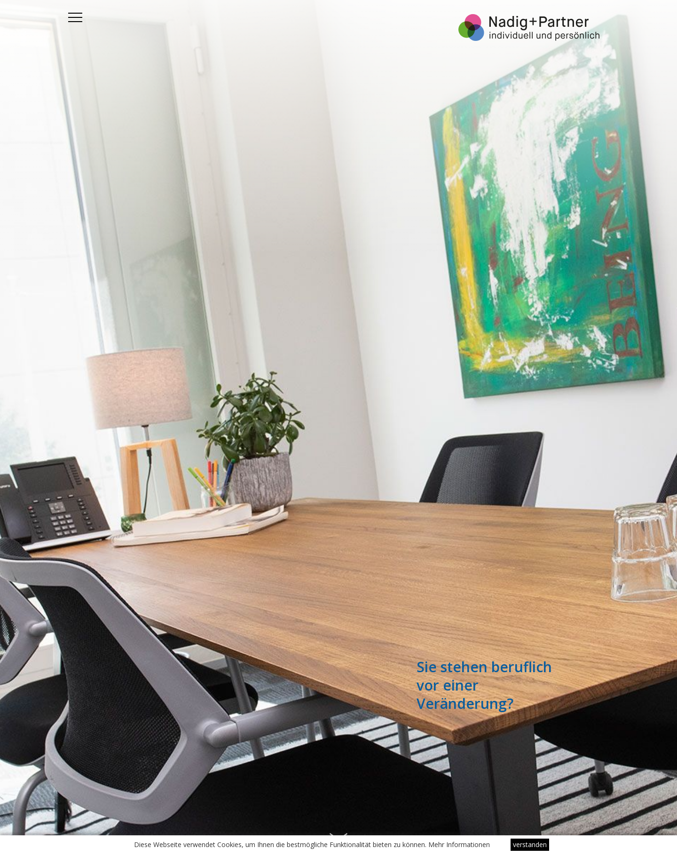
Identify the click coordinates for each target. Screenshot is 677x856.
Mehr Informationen (459, 844)
